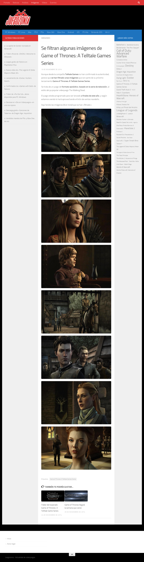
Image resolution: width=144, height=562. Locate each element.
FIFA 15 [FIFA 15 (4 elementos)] (126, 81)
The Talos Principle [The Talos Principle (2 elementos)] (122, 155)
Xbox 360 (50, 32)
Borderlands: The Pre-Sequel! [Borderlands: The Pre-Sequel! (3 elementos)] (127, 48)
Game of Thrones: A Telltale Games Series (63, 479)
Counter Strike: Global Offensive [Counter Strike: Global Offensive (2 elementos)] (126, 63)
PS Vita (85, 32)
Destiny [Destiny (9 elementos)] (129, 65)
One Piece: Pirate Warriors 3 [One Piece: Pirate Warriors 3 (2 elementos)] (125, 125)
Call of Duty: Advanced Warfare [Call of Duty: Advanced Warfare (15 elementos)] (124, 53)
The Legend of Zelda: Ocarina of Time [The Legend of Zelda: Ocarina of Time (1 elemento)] (125, 152)
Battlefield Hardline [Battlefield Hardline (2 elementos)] (133, 45)
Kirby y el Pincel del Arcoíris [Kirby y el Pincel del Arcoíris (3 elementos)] (126, 107)
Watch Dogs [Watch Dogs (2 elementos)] (128, 164)
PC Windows (10, 32)
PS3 (36, 32)
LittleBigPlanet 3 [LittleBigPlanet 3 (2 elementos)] (121, 114)
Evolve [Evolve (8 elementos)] (130, 77)
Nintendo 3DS (96, 32)
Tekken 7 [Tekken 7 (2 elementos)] (119, 144)
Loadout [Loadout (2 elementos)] (130, 114)
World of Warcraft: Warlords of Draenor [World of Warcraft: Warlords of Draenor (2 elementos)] (125, 171)
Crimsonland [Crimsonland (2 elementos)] (120, 66)
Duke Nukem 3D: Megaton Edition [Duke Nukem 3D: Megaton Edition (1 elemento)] (124, 75)
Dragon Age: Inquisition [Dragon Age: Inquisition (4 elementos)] (126, 72)
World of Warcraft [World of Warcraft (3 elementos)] (123, 167)
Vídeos (44, 2)
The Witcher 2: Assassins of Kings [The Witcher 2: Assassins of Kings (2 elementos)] (126, 158)
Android (71, 32)
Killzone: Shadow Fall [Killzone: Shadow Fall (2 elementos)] (122, 104)
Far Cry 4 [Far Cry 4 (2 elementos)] (119, 81)
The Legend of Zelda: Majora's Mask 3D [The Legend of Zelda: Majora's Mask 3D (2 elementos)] (127, 148)
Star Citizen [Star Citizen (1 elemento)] (129, 137)
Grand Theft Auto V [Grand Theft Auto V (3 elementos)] (123, 90)
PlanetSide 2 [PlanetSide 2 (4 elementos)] (129, 128)
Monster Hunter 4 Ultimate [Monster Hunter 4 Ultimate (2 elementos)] (124, 119)
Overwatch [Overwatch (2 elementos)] (119, 128)
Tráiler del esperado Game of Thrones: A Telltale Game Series (49, 508)
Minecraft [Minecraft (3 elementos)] (120, 116)
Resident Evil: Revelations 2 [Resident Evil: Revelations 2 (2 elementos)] (125, 135)
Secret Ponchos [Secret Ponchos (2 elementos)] (121, 137)
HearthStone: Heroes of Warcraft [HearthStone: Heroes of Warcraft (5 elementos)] (127, 97)
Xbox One (61, 32)
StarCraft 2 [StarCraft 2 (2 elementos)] (119, 141)
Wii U (107, 32)
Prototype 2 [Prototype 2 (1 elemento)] (119, 131)
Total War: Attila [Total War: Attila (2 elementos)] (134, 161)
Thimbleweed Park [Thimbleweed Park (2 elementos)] (122, 161)
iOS (78, 32)
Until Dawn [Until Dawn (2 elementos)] (119, 164)
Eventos (53, 2)
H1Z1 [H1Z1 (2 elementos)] (133, 90)
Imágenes (35, 2)
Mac (29, 32)
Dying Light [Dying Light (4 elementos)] (121, 78)
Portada (7, 2)
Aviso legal (11, 544)
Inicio (9, 539)
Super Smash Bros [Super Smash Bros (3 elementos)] (131, 141)
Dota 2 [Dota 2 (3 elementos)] (119, 69)
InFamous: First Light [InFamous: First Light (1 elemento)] (121, 101)
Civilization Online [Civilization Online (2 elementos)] (121, 60)
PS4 (42, 32)
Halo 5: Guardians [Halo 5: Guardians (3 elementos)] (123, 93)
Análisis (25, 2)
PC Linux (21, 32)
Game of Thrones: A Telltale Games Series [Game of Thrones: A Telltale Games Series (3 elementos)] (126, 85)
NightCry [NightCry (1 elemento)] (135, 122)
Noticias (16, 2)
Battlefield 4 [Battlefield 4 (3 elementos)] (121, 45)
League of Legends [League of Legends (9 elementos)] (126, 110)
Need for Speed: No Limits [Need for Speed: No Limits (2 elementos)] (124, 122)
